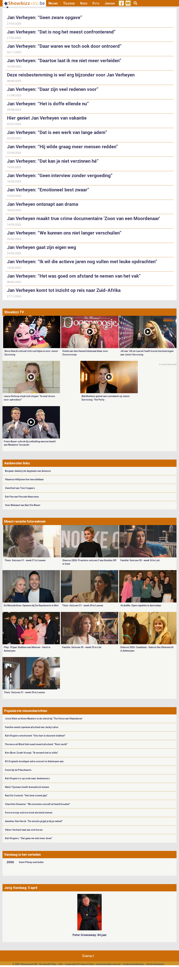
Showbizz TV (14, 312)
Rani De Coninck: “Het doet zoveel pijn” (26, 795)
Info (61, 964)
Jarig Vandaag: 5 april (20, 888)
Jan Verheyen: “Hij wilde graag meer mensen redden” (62, 146)
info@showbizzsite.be (108, 964)
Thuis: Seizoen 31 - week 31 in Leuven (25, 560)
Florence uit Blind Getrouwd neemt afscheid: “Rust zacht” (36, 744)
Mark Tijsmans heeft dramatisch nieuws (27, 787)
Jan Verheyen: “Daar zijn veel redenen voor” (52, 89)
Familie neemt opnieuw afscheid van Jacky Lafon (31, 727)
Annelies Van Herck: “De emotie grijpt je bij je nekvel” (34, 821)
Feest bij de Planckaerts (18, 770)
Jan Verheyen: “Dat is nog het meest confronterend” (61, 32)
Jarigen (109, 3)
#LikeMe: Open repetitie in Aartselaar (140, 605)
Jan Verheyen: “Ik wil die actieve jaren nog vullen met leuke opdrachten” (82, 261)
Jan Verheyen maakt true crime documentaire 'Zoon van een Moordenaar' (83, 218)
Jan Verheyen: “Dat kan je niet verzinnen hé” (53, 161)
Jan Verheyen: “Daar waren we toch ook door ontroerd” (64, 46)
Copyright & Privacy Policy (79, 964)
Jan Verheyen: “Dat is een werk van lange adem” (57, 132)
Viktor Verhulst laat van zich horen (24, 830)
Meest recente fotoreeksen (25, 521)
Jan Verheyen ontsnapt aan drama (42, 204)
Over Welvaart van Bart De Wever (22, 505)
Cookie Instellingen (133, 964)
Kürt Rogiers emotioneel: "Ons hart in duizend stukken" (35, 735)
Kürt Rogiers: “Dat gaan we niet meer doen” (28, 838)
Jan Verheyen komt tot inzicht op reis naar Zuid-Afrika (64, 290)
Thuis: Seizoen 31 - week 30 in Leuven (82, 605)
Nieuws (53, 3)
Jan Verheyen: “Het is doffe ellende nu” (48, 103)
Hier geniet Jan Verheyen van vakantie (47, 118)
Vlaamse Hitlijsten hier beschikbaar (24, 479)
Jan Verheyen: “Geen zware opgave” (44, 17)
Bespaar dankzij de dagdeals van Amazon (28, 471)
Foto (96, 3)
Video (83, 3)
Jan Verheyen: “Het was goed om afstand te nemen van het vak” (74, 276)
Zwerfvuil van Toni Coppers (20, 488)
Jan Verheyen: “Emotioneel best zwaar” (48, 190)
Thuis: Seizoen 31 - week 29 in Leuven (24, 692)
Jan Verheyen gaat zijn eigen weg (41, 247)
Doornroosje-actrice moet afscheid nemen (28, 812)
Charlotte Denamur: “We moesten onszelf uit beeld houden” (37, 804)
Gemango (158, 964)
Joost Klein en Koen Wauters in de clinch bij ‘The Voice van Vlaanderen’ (43, 718)
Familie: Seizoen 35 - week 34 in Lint (140, 560)
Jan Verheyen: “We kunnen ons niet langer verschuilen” (64, 233)
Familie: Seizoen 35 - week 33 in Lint (81, 647)
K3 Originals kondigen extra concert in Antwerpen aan (34, 761)
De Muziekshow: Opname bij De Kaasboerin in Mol (31, 605)
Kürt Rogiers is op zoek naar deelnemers (27, 778)
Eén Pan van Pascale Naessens (22, 496)
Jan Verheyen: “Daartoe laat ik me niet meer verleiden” (64, 60)
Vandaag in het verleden (22, 855)
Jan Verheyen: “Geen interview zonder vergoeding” (59, 175)
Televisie (69, 3)
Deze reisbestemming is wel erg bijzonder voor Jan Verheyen (71, 75)
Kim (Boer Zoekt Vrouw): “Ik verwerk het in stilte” (31, 752)
